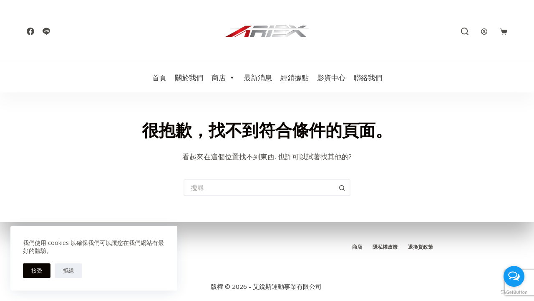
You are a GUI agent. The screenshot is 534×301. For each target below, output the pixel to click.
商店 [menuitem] (357, 247)
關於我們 (189, 77)
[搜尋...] (259, 187)
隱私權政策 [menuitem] (385, 247)
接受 (36, 270)
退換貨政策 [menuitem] (420, 247)
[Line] (46, 31)
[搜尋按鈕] (342, 187)
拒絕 (68, 270)
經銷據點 (294, 77)
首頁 (159, 77)
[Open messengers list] (514, 276)
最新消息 (258, 77)
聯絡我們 (368, 77)
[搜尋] (465, 31)
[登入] (484, 31)
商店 (223, 77)
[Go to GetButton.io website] (514, 292)
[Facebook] (30, 31)
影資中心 (331, 77)
